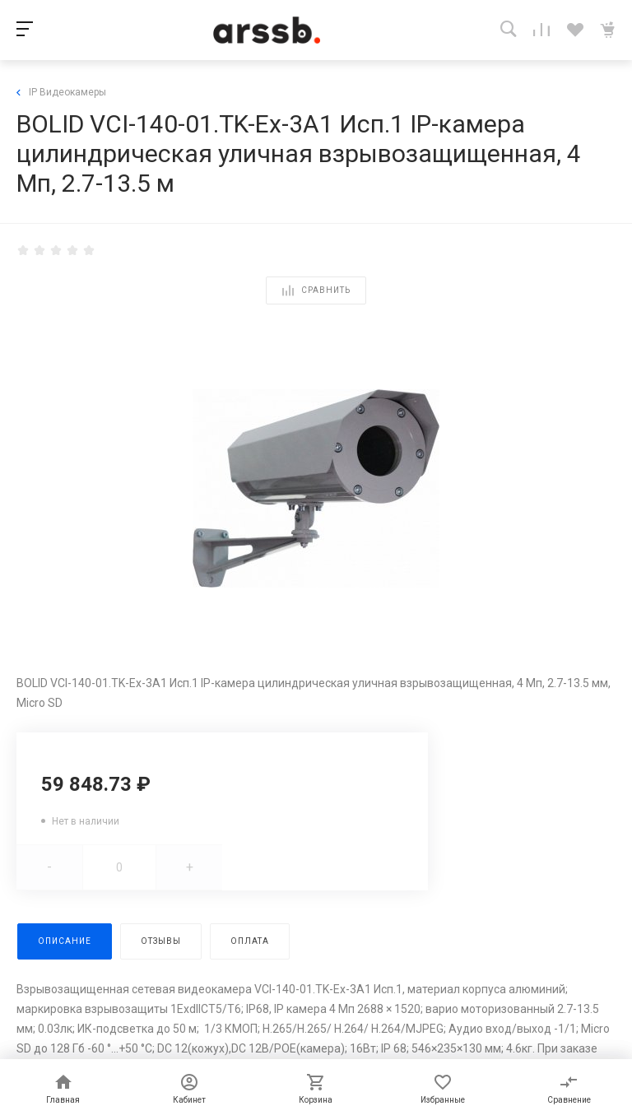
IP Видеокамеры (61, 92)
